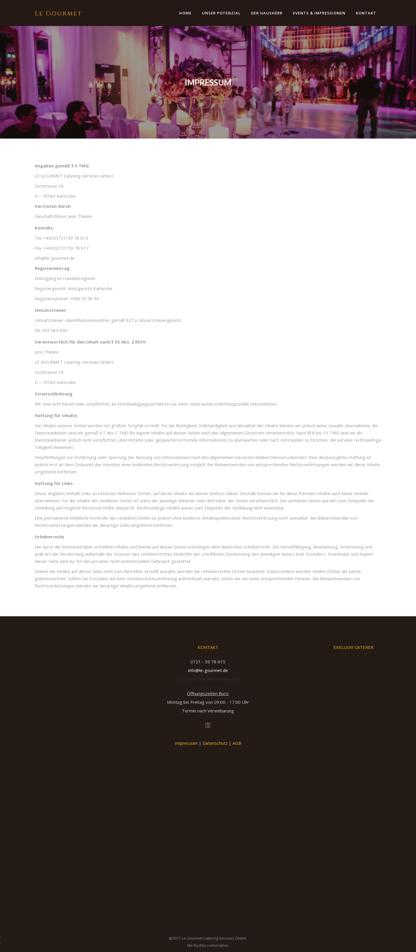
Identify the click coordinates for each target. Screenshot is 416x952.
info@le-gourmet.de (208, 670)
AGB (237, 743)
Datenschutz (215, 743)
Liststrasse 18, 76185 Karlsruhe (208, 679)
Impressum (186, 743)
